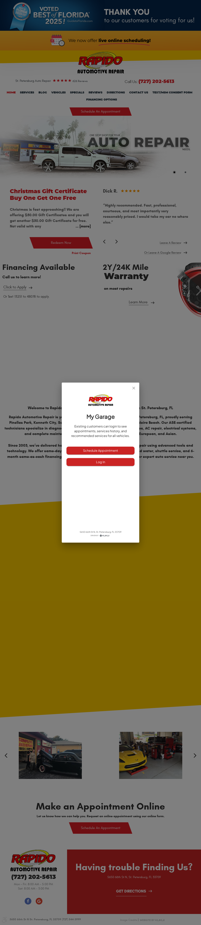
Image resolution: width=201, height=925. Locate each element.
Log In (100, 462)
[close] (134, 388)
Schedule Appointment (100, 451)
